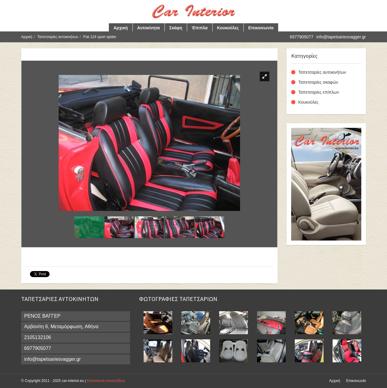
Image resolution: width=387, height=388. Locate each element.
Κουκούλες (228, 27)
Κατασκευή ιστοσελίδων (106, 381)
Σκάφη (175, 27)
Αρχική (120, 27)
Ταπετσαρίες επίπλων (318, 92)
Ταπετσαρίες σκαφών (318, 82)
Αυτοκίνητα (148, 27)
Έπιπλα (200, 27)
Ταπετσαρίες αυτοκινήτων (57, 37)
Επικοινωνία (261, 27)
